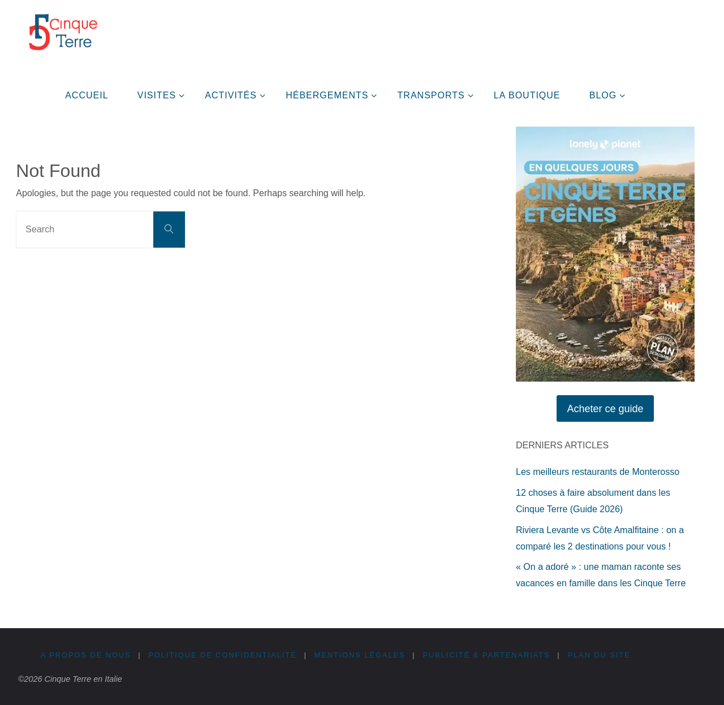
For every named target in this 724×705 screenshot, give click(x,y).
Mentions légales (360, 655)
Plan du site (600, 655)
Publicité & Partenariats (487, 655)
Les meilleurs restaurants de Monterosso (597, 472)
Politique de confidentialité (223, 655)
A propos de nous (86, 655)
